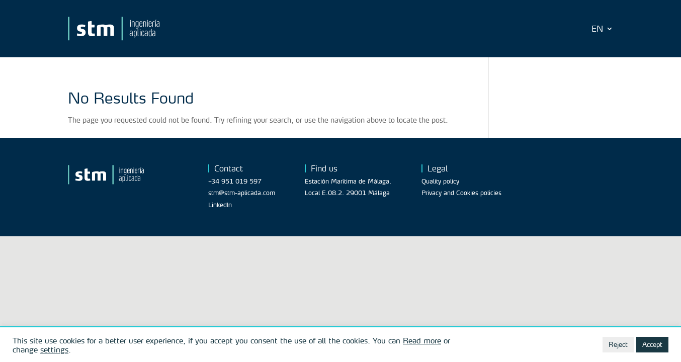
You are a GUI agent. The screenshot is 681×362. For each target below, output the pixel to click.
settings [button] (54, 349)
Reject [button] (618, 344)
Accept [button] (652, 344)
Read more (422, 340)
